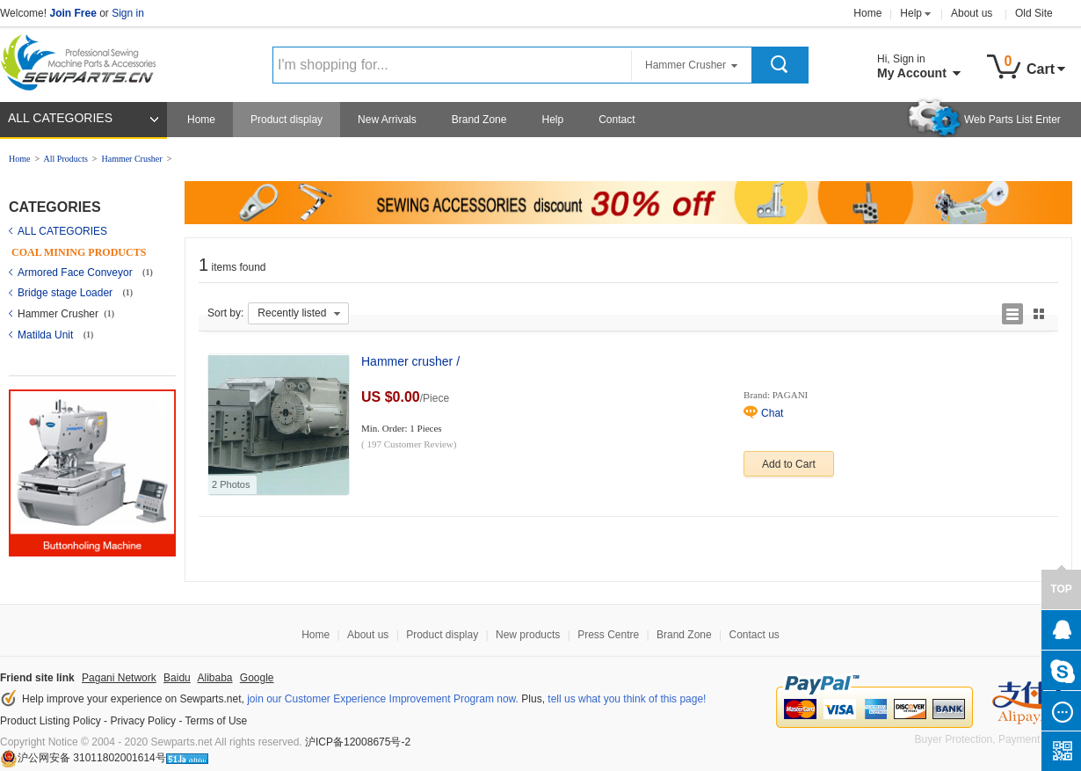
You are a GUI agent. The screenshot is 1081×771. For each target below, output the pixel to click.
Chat (772, 413)
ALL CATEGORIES (60, 118)
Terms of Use (216, 721)
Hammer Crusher (131, 159)
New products (528, 635)
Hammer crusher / (410, 361)
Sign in (128, 13)
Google (257, 678)
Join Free (72, 13)
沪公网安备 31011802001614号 (83, 758)
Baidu (177, 678)
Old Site (1034, 13)
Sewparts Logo (84, 59)
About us (971, 13)
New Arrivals (387, 119)
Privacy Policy (143, 721)
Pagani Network (119, 678)
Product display (286, 119)
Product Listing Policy (50, 721)
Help (911, 13)
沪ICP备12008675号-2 (357, 742)
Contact (617, 119)
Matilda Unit (47, 335)
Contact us (754, 635)
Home (867, 13)
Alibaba (214, 678)
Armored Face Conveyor (76, 272)
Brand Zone (479, 119)
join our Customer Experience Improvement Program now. (383, 699)
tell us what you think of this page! (627, 699)
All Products (66, 159)
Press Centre (608, 635)
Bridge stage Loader (66, 293)
